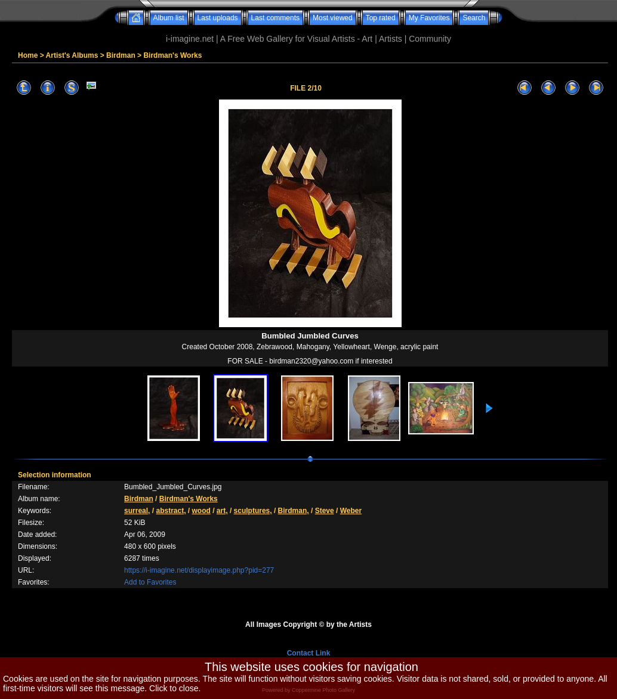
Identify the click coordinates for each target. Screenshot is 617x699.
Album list (168, 18)
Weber (351, 511)
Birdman (120, 55)
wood (201, 511)
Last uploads (218, 18)
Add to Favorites (150, 582)
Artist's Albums (72, 55)
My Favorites (429, 18)
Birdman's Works (172, 55)
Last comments (275, 18)
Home (28, 55)
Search (473, 18)
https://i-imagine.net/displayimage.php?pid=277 (199, 570)
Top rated (381, 18)
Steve (324, 511)
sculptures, (253, 511)
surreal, (137, 511)
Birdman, (293, 511)
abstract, (171, 511)
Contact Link (309, 653)
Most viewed (333, 18)
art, (222, 511)
